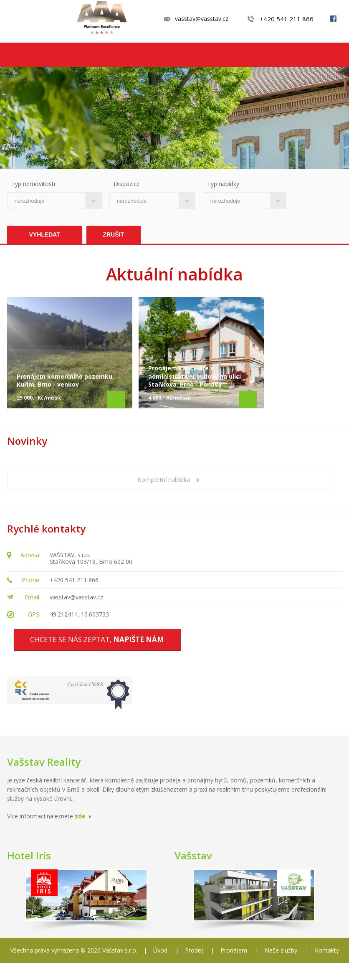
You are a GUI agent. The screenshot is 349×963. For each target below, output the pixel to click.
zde (80, 816)
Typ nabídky (223, 184)
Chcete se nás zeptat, (97, 639)
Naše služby (281, 950)
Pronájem (233, 950)
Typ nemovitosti (33, 184)
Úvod (160, 950)
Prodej (194, 950)
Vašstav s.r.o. (119, 950)
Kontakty (327, 950)
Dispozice (127, 184)
